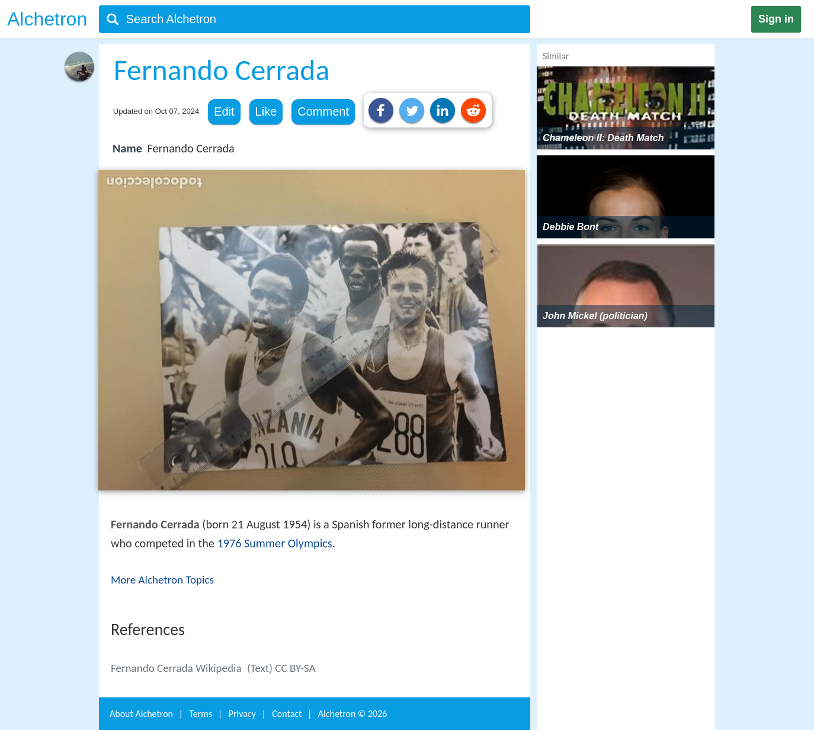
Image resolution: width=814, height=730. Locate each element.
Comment (323, 111)
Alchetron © (352, 713)
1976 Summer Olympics (274, 543)
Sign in (776, 19)
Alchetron (47, 19)
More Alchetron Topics (162, 579)
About (141, 713)
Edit (224, 111)
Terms (200, 713)
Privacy (242, 713)
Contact (287, 713)
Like (266, 111)
